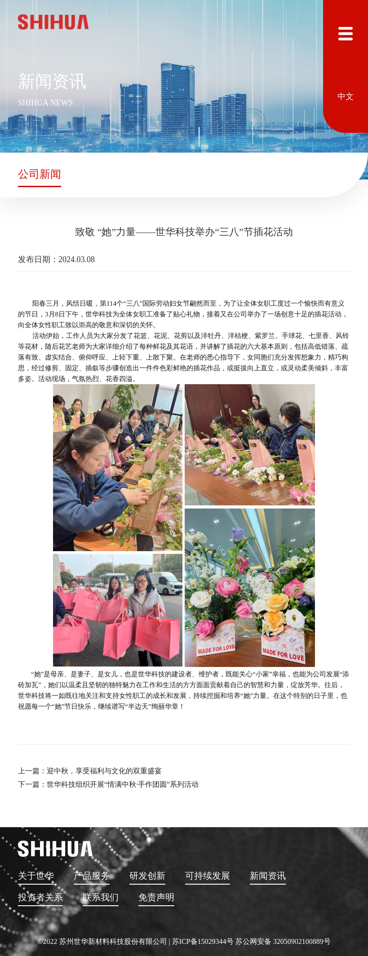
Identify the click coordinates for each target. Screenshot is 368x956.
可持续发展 (207, 876)
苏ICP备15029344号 (203, 941)
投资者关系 (40, 897)
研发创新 (147, 876)
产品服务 (92, 876)
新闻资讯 (268, 876)
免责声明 (156, 897)
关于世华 (36, 876)
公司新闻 (39, 174)
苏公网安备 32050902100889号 (283, 941)
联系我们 (101, 897)
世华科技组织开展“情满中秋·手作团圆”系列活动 (123, 784)
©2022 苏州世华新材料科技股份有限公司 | (104, 941)
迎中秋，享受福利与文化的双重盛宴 (104, 771)
